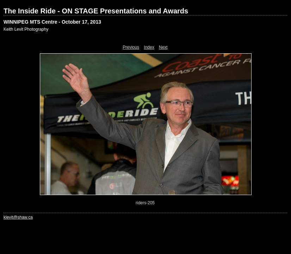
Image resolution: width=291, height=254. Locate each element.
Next (163, 47)
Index (149, 47)
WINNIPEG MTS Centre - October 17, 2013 (52, 22)
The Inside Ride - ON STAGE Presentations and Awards (96, 11)
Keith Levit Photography (26, 29)
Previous (131, 47)
